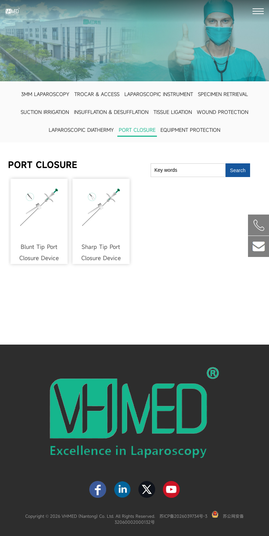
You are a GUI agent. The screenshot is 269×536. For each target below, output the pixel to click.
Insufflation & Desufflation (111, 112)
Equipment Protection (190, 130)
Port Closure (137, 130)
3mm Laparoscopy (45, 94)
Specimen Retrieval (223, 94)
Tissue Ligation (172, 112)
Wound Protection (222, 112)
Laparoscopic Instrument (158, 94)
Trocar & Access (96, 94)
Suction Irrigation (45, 112)
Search (238, 170)
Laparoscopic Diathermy (81, 130)
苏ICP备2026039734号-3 (183, 516)
